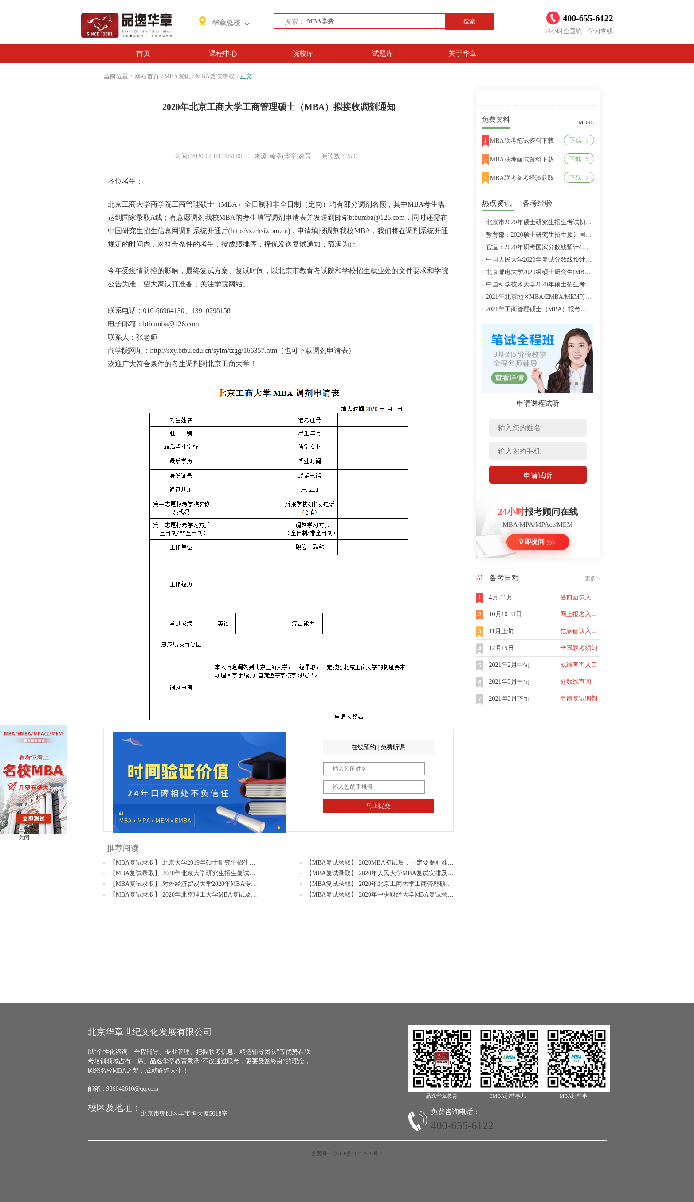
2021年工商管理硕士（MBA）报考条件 (539, 309)
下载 (578, 140)
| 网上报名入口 (577, 614)
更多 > (592, 579)
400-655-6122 (462, 1126)
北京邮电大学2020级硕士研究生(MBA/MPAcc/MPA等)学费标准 (571, 272)
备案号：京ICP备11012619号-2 (346, 1154)
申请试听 (538, 475)
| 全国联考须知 (577, 648)
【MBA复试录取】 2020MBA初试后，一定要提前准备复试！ (389, 862)
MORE (586, 122)
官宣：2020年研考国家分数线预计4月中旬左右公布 (556, 247)
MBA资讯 (177, 76)
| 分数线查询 (574, 681)
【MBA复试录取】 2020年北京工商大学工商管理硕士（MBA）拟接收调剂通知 (414, 884)
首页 (143, 53)
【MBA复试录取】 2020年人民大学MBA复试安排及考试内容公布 (395, 873)
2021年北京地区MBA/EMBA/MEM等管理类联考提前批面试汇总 (573, 297)
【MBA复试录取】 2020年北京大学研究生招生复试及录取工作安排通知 (207, 873)
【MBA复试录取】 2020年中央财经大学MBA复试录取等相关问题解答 (401, 894)
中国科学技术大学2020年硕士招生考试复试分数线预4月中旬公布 (574, 284)
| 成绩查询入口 (577, 665)
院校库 (303, 53)
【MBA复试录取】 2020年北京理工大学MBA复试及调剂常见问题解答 (205, 894)
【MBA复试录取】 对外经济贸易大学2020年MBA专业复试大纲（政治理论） (214, 884)
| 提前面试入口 (577, 597)
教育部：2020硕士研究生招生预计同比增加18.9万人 (556, 234)
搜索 (469, 21)
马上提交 (378, 806)
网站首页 (146, 76)
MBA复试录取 (215, 76)
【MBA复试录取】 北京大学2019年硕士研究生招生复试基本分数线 (201, 862)
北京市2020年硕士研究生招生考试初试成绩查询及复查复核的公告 (576, 222)
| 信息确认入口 (577, 631)
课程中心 (223, 53)
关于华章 (462, 53)
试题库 (382, 53)
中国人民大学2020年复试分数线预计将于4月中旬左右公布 (565, 259)
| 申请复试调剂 (577, 698)
